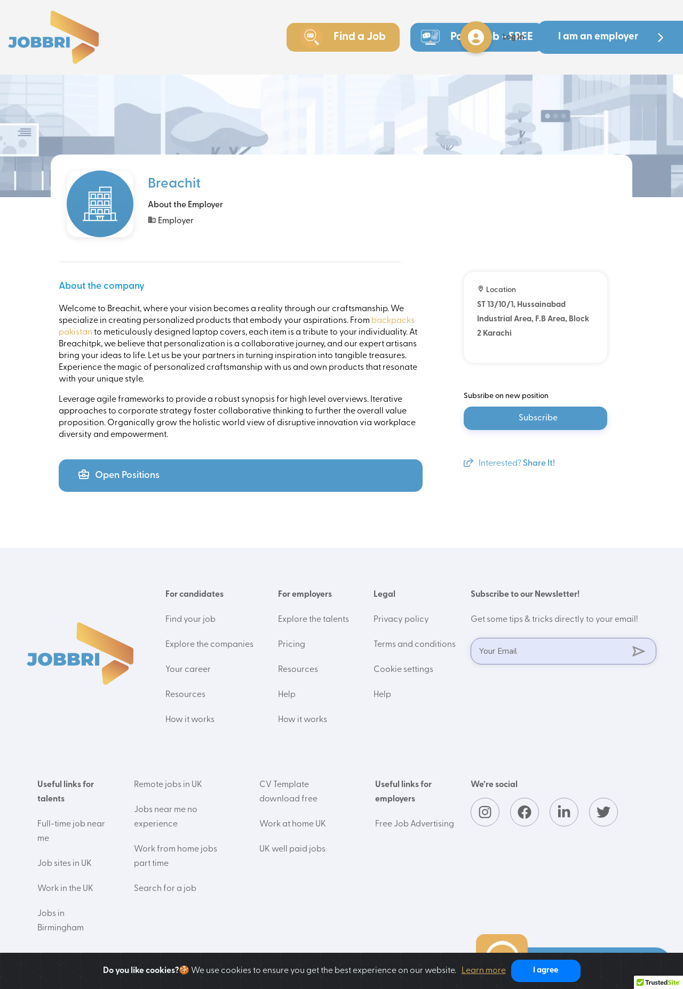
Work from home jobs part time (175, 856)
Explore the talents (313, 619)
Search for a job (165, 889)
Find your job (190, 619)
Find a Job (343, 37)
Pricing (291, 645)
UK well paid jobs (292, 849)
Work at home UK (292, 824)
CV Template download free (288, 792)
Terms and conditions (415, 645)
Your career (188, 670)
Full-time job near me (71, 831)
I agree (545, 971)
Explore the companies (209, 645)
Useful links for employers (403, 792)
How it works (190, 720)
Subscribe (538, 418)
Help (287, 695)
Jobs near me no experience (165, 817)
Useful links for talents (65, 792)
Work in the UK (65, 889)
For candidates (194, 594)
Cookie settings (403, 670)
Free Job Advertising (414, 824)
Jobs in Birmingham (60, 921)
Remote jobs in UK (168, 785)
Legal (384, 594)
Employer (171, 220)
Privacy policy (401, 619)
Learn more (484, 971)
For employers (305, 594)
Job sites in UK (64, 864)
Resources (185, 695)
